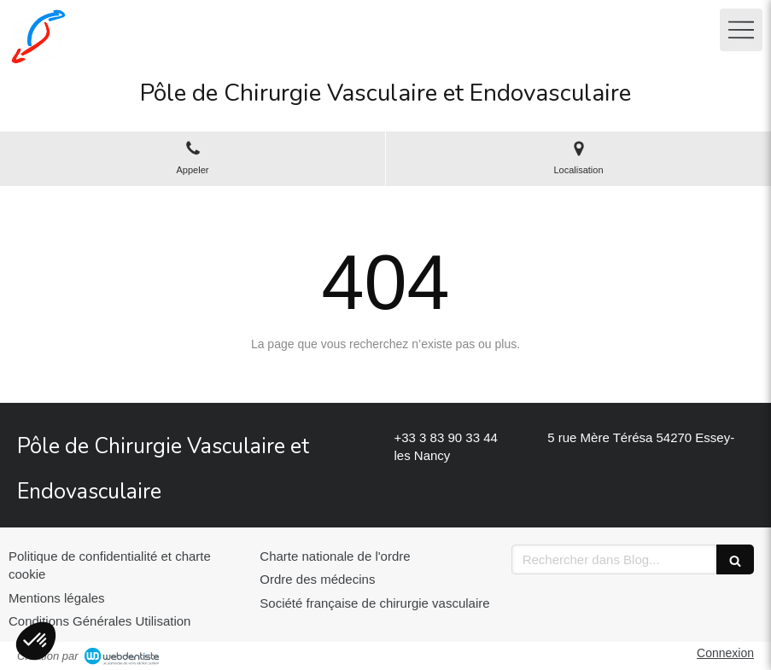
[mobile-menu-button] (741, 30)
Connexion (725, 653)
